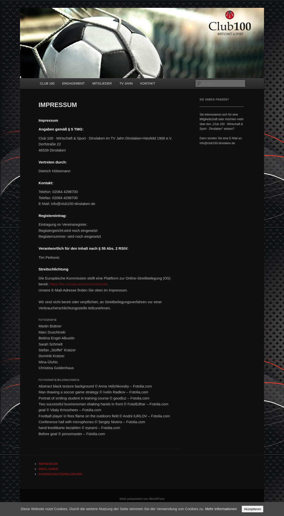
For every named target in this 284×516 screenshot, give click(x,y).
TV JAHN (126, 83)
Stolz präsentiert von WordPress (141, 499)
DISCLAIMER (48, 469)
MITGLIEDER (102, 83)
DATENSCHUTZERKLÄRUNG (60, 474)
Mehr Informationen (221, 509)
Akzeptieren (252, 509)
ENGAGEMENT (73, 83)
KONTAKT (147, 83)
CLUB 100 (47, 83)
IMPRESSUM (48, 464)
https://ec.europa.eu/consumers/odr (78, 284)
